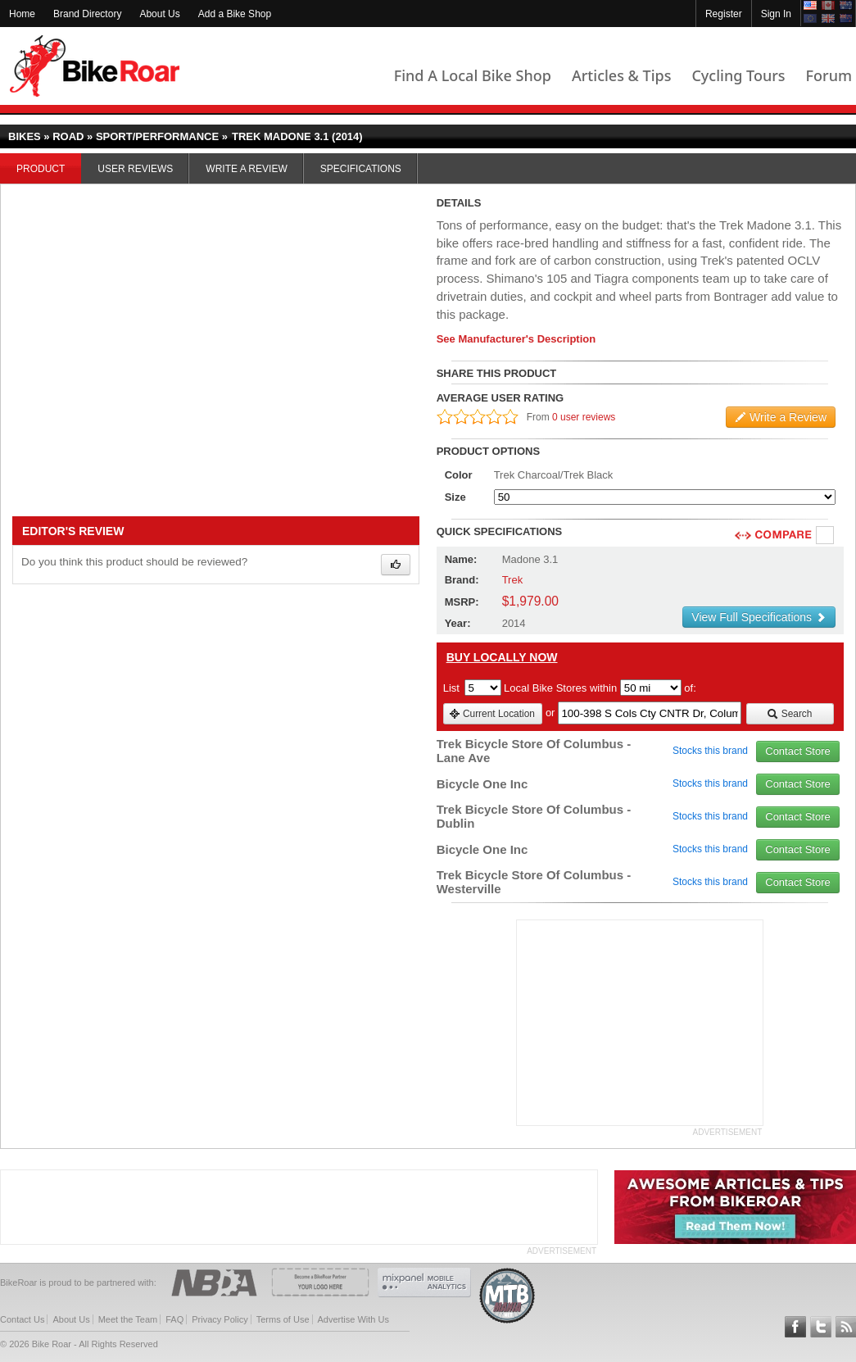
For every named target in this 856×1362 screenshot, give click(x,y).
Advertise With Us (353, 1319)
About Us (159, 14)
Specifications (360, 169)
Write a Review (246, 169)
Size (455, 497)
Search (789, 714)
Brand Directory (87, 14)
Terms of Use (283, 1319)
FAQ (174, 1319)
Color (459, 475)
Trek (512, 580)
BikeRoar (94, 66)
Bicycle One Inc (482, 784)
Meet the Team (128, 1319)
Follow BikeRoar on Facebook (795, 1326)
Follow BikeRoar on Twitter (820, 1326)
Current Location (492, 714)
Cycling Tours (738, 75)
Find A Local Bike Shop (472, 75)
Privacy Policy (219, 1319)
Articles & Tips (621, 75)
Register (723, 14)
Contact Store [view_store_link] (798, 751)
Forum (829, 75)
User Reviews (135, 169)
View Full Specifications (759, 617)
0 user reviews (583, 417)
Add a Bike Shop (234, 14)
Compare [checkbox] (826, 536)
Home (22, 14)
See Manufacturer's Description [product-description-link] (516, 339)
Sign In (776, 14)
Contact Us (22, 1319)
